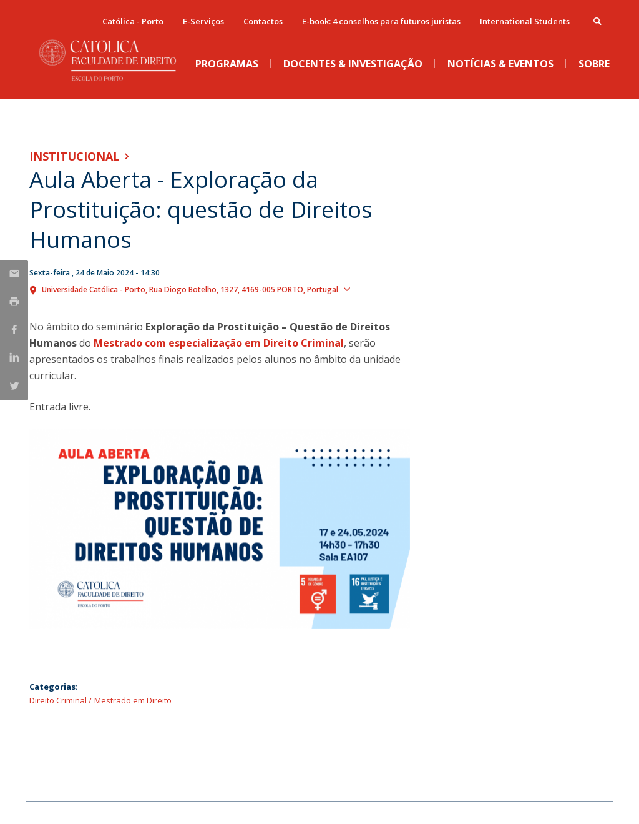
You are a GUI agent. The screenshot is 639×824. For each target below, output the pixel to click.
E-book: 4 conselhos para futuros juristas (381, 21)
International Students (525, 21)
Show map (377, 288)
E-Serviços (203, 21)
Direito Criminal (58, 700)
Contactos (263, 21)
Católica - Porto (132, 21)
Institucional (74, 156)
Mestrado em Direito (133, 700)
